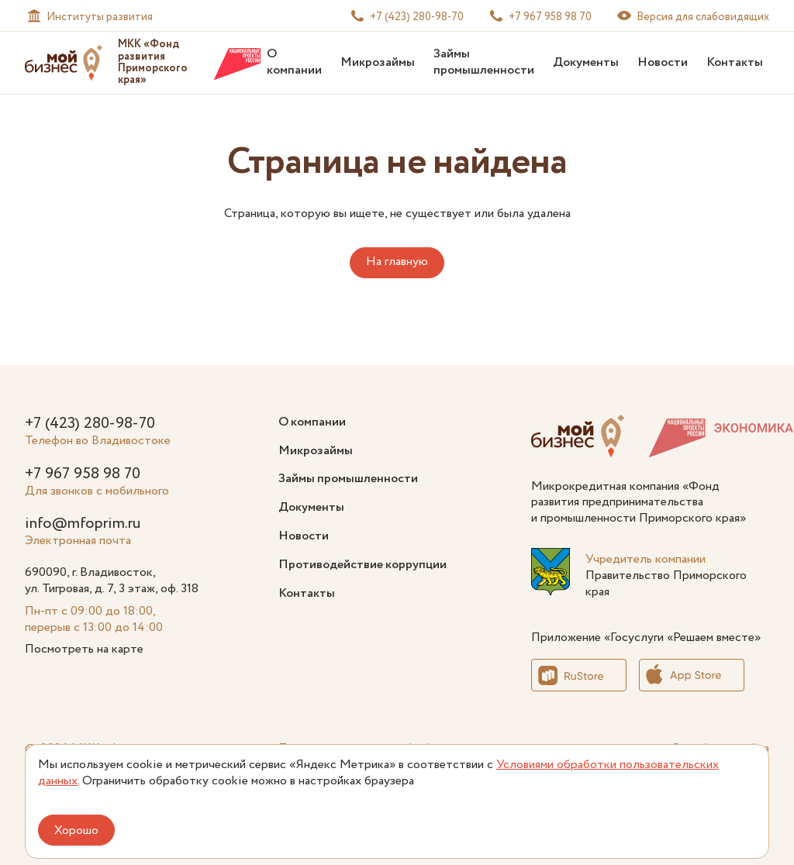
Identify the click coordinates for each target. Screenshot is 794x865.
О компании (294, 62)
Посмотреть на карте (84, 649)
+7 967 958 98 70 (82, 474)
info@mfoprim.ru (82, 523)
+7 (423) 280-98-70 (90, 423)
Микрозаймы (377, 62)
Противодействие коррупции (362, 565)
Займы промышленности (483, 62)
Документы (586, 62)
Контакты (734, 62)
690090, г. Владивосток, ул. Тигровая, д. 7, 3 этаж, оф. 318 (111, 580)
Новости (662, 62)
